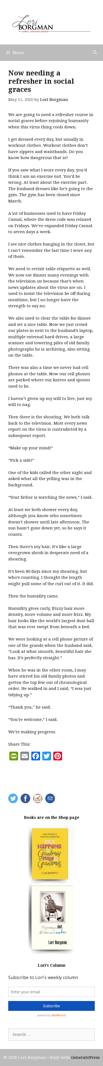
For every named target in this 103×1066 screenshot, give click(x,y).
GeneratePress (85, 1057)
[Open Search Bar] (95, 52)
